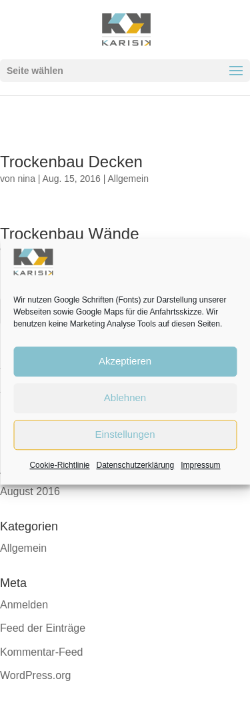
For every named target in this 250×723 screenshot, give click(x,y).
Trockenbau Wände (69, 234)
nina (26, 178)
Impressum (200, 465)
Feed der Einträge (42, 628)
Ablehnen (125, 398)
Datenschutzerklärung (135, 465)
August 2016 (30, 491)
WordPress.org (35, 675)
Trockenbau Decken (71, 162)
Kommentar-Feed (41, 652)
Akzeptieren (125, 361)
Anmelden (24, 604)
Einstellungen (125, 434)
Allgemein (127, 178)
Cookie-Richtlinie (59, 465)
